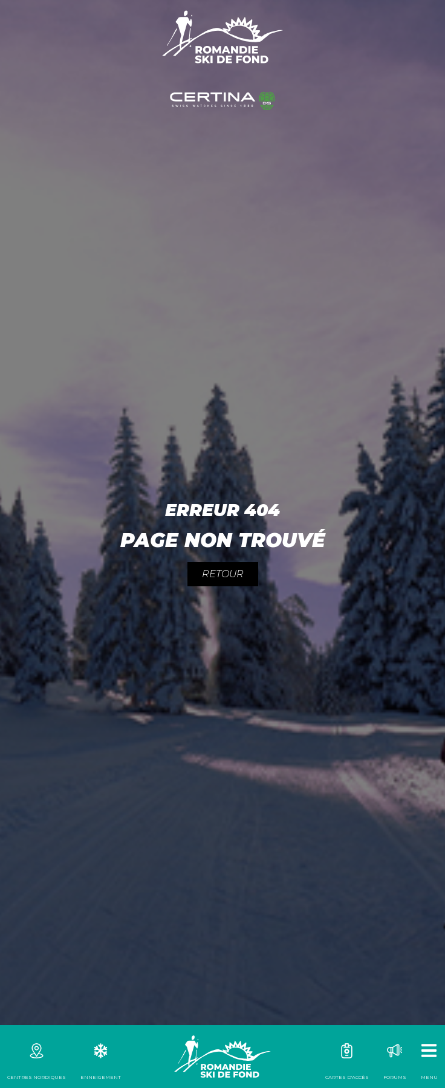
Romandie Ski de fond (222, 1056)
